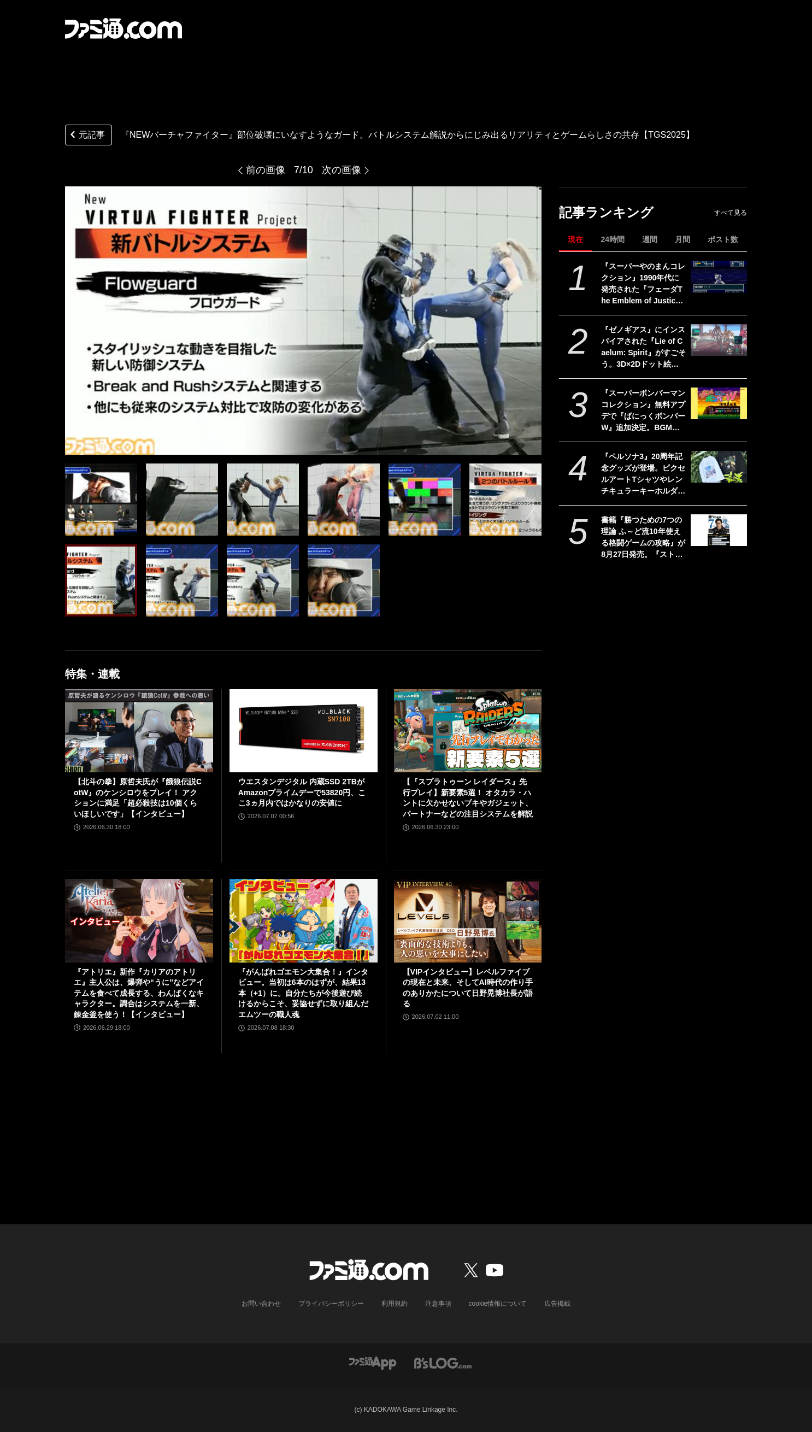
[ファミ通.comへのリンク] (123, 28)
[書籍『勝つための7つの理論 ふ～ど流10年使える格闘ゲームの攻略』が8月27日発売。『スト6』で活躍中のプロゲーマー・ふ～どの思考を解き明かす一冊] (719, 530)
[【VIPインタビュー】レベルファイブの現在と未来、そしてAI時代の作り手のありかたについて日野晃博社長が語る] (468, 920)
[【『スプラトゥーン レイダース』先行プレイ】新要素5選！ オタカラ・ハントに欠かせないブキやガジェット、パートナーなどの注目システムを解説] (468, 730)
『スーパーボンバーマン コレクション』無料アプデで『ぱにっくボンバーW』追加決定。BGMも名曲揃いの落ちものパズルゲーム (643, 411)
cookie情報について (498, 1303)
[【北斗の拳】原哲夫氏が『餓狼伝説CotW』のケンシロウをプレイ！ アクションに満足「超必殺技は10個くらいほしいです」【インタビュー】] (139, 730)
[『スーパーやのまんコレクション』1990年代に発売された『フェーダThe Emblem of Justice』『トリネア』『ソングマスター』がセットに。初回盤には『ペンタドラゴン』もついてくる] (719, 276)
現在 (575, 239)
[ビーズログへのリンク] (443, 1363)
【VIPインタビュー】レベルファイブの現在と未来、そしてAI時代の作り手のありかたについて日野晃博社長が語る (468, 987)
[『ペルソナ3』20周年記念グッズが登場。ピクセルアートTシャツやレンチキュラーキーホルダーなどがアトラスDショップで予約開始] (719, 467)
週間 (649, 239)
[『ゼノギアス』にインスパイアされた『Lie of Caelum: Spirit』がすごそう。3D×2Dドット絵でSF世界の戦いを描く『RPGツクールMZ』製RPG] (719, 340)
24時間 (613, 239)
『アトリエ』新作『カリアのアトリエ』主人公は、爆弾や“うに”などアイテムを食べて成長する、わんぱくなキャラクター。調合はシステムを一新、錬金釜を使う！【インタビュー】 (139, 993)
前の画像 (265, 170)
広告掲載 (557, 1303)
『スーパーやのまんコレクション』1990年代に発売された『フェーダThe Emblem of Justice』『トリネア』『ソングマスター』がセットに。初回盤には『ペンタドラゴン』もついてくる (643, 284)
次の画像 (341, 170)
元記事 (86, 136)
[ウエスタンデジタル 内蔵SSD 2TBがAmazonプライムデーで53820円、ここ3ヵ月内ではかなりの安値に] (304, 730)
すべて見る (730, 212)
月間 (682, 239)
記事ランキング (606, 212)
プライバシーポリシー (331, 1303)
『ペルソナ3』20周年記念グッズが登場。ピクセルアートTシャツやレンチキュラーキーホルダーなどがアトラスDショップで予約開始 (643, 474)
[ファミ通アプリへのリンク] (372, 1363)
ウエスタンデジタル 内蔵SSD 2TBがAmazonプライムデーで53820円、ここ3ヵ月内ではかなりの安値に (302, 792)
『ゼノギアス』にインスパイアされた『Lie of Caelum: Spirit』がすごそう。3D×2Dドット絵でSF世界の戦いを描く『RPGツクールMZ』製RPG (643, 347)
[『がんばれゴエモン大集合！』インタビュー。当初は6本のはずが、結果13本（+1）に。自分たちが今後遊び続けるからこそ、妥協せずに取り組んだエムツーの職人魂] (304, 920)
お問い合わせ (261, 1303)
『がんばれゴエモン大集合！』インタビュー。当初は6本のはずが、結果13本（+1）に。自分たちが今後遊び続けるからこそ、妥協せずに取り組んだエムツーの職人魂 (303, 993)
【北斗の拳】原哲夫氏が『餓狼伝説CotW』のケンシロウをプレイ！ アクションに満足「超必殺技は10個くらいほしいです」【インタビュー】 (138, 797)
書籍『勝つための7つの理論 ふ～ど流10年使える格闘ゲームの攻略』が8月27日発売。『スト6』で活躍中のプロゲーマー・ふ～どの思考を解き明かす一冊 (643, 537)
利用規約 (394, 1303)
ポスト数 (723, 239)
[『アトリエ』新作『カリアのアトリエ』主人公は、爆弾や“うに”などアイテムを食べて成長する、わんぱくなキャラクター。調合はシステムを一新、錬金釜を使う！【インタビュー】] (139, 920)
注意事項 (438, 1303)
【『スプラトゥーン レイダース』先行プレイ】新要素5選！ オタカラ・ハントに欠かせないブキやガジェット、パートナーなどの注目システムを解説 (468, 797)
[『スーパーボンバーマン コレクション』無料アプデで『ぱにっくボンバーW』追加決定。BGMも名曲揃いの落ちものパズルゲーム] (719, 403)
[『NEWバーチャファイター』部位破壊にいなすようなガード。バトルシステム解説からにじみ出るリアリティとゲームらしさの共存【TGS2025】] (101, 499)
